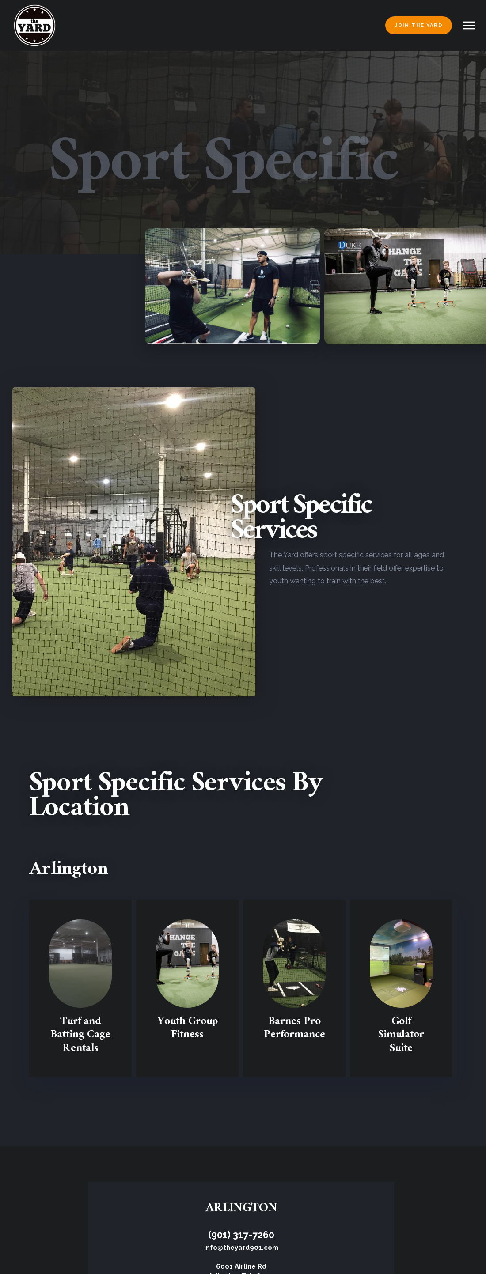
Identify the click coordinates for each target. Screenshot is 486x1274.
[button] (469, 25)
